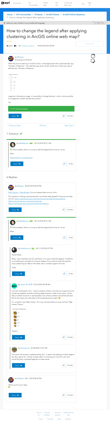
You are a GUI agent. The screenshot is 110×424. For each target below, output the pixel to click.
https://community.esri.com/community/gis (25, 201)
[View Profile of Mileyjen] (20, 57)
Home (9, 14)
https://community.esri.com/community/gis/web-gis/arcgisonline (40, 199)
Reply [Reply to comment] (15, 164)
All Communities (33, 4)
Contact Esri (68, 419)
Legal (59, 419)
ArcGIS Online (52, 14)
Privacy (41, 419)
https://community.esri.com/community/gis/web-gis (28, 203)
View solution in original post (21, 158)
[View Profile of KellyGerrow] (25, 248)
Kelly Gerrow (13, 192)
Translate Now (99, 23)
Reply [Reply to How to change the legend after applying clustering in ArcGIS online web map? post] (14, 116)
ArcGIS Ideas (45, 4)
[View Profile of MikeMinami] (24, 143)
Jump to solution (27, 46)
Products (39, 14)
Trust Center (50, 419)
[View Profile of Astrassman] (25, 348)
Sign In (89, 4)
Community (17, 3)
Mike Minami (25, 192)
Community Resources (68, 4)
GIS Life (56, 4)
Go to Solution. (22, 109)
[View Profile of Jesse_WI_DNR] (26, 284)
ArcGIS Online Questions (74, 14)
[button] (64, 116)
